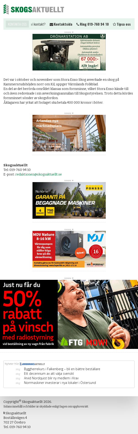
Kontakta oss (17, 24)
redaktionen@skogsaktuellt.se (38, 174)
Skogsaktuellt (33, 9)
